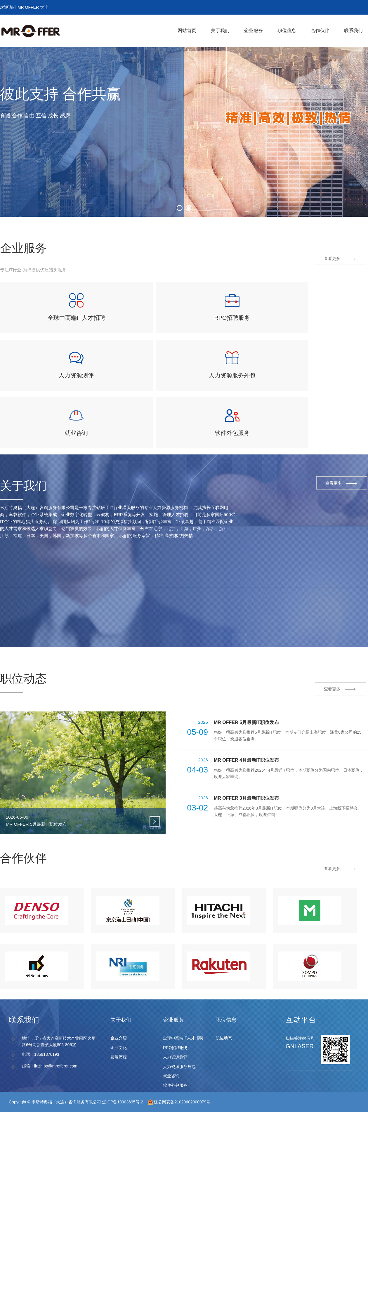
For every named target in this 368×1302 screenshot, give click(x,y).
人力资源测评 (175, 1045)
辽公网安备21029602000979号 (179, 1089)
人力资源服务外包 (179, 1054)
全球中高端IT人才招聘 (183, 1026)
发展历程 (118, 1045)
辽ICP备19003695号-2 (122, 1089)
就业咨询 (171, 1064)
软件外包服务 (175, 1073)
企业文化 (118, 1035)
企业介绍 (118, 1026)
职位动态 (224, 1026)
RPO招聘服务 (175, 1035)
